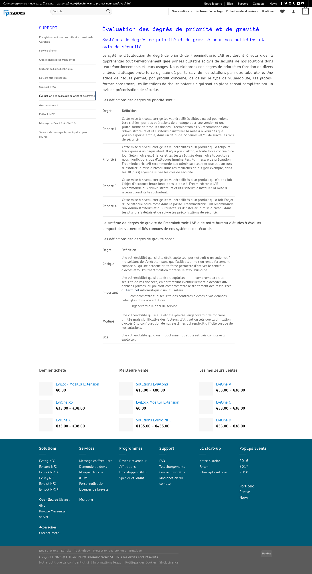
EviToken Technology (209, 11)
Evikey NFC (47, 478)
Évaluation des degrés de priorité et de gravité (65, 99)
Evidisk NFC (47, 484)
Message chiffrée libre (95, 461)
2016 (243, 461)
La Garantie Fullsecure (54, 79)
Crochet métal (50, 533)
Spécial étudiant (131, 478)
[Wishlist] (282, 11)
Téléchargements (172, 467)
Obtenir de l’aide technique (57, 69)
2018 (243, 472)
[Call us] (294, 3)
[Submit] (108, 11)
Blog (230, 3)
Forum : (204, 467)
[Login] (293, 11)
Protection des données (242, 11)
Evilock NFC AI (49, 472)
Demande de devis (93, 467)
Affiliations (127, 467)
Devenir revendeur (133, 461)
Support (243, 3)
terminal (132, 290)
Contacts (258, 3)
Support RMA (48, 88)
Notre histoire (213, 3)
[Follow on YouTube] (302, 3)
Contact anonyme (172, 472)
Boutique (268, 11)
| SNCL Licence (168, 562)
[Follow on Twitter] (285, 3)
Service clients (49, 51)
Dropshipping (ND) (132, 472)
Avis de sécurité (50, 111)
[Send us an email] (290, 3)
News (273, 3)
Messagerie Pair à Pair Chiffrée (60, 129)
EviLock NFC (47, 120)
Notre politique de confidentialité (64, 562)
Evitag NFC (47, 461)
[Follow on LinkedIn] (298, 3)
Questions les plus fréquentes (59, 60)
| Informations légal (106, 562)
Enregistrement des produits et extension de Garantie (67, 39)
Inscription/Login (214, 472)
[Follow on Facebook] (281, 3)
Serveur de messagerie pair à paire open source (66, 141)
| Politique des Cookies (141, 562)
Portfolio (246, 486)
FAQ (162, 461)
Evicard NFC (48, 467)
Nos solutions (182, 11)
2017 (243, 466)
